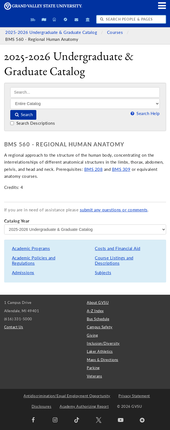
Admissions (23, 272)
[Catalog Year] (85, 229)
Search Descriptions (32, 123)
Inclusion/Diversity (103, 343)
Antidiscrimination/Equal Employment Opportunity (67, 396)
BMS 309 (121, 169)
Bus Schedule (98, 319)
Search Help (144, 113)
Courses (115, 32)
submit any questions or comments (114, 210)
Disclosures (42, 406)
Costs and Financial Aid (117, 248)
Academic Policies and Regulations (33, 261)
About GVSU (98, 302)
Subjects (103, 272)
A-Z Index (95, 311)
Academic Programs (31, 248)
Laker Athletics (100, 351)
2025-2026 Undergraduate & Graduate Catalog (51, 32)
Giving (92, 335)
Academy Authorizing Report (84, 406)
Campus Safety (100, 327)
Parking (93, 368)
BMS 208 (93, 169)
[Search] (85, 92)
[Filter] (85, 104)
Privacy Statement (134, 396)
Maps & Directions (102, 360)
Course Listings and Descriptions (114, 261)
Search (23, 114)
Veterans (94, 376)
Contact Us (13, 327)
